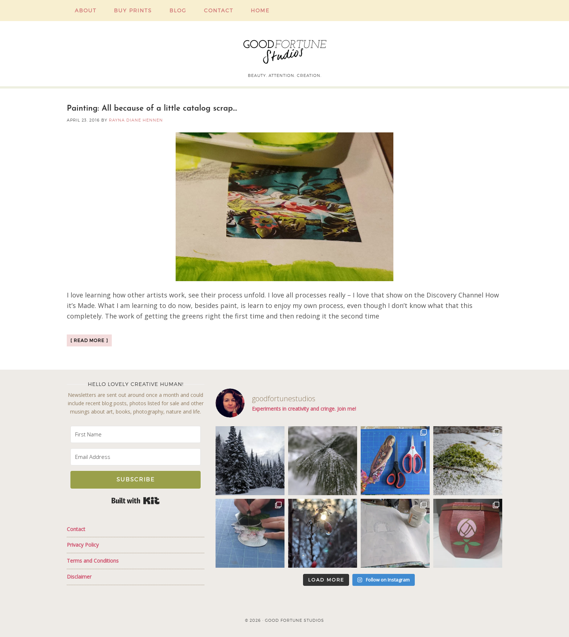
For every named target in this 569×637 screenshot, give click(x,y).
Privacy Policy (83, 544)
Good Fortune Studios (284, 50)
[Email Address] (135, 456)
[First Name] (135, 434)
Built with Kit (135, 500)
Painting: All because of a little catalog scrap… (152, 108)
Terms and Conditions (93, 560)
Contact (76, 529)
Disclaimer (79, 576)
